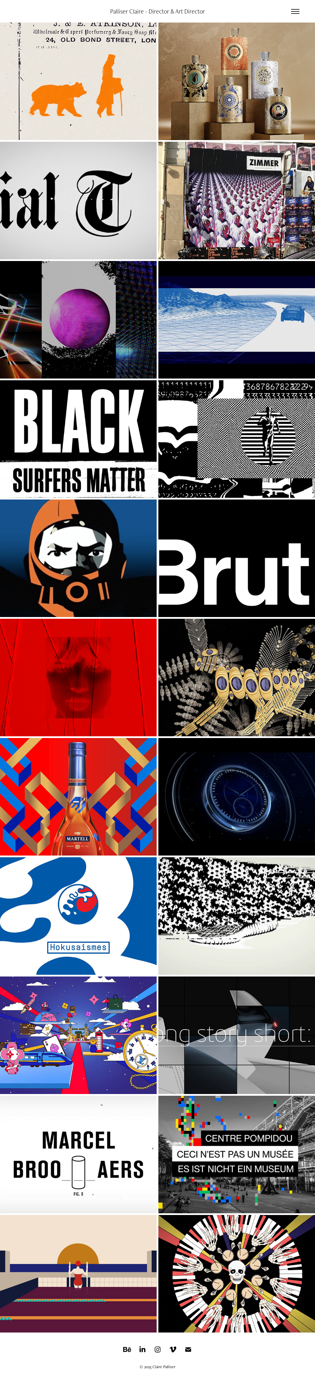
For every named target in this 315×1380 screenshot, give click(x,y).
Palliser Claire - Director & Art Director (157, 11)
